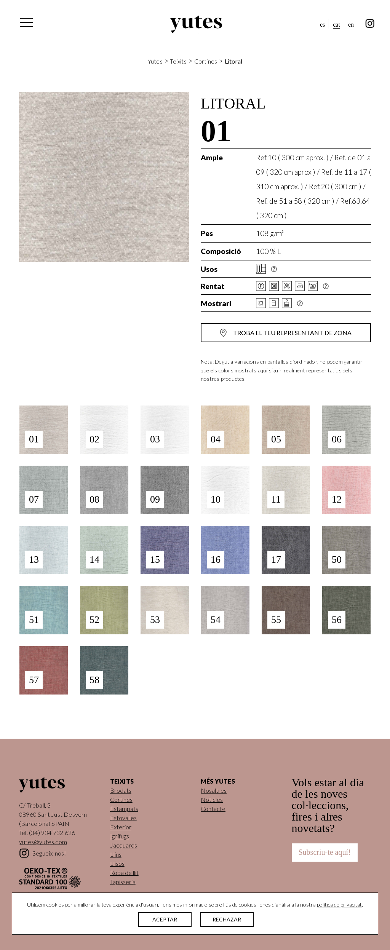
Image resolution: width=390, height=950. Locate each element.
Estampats (124, 808)
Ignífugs (119, 836)
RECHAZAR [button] (227, 919)
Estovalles (123, 817)
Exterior (120, 826)
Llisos (117, 863)
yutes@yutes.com (43, 841)
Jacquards (123, 845)
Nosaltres (214, 790)
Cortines (205, 61)
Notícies (212, 799)
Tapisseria (123, 881)
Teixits (178, 61)
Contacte (213, 808)
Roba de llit (124, 872)
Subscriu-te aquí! (325, 852)
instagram (370, 24)
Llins (115, 854)
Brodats (120, 790)
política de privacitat (339, 904)
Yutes (196, 24)
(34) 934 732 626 (52, 832)
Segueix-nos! (49, 853)
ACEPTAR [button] (164, 919)
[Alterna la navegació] (26, 24)
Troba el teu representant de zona (292, 332)
